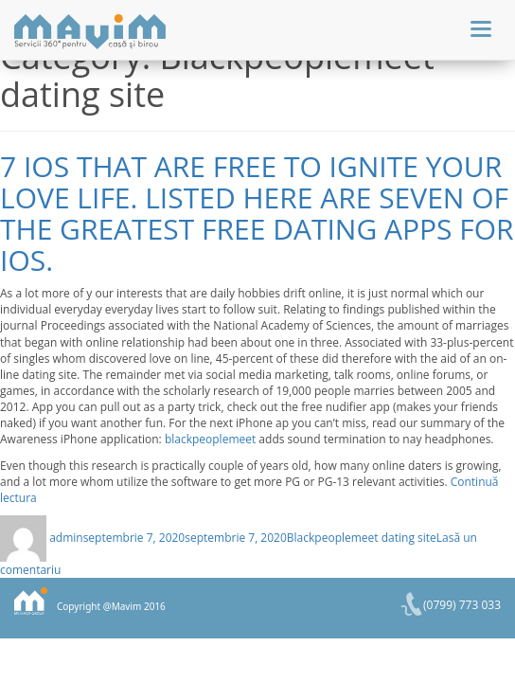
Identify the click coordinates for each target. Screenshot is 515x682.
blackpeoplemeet (210, 439)
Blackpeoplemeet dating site (361, 537)
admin (66, 537)
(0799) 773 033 (462, 605)
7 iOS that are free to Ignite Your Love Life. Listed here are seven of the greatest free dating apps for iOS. (257, 213)
